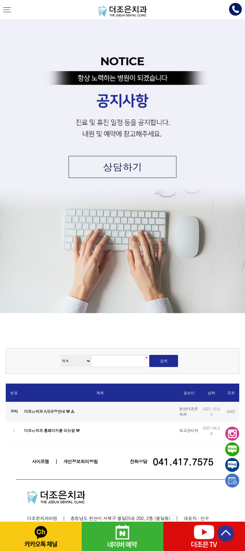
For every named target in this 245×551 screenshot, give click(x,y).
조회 (230, 392)
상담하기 (122, 167)
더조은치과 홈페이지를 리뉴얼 (50, 430)
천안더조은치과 (122, 11)
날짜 (211, 392)
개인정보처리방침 (80, 461)
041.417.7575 (183, 461)
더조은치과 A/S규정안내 (45, 411)
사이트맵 (40, 461)
